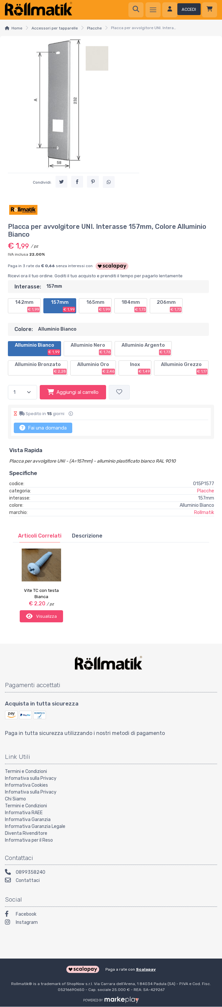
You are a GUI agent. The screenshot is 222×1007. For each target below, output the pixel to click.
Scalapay (146, 968)
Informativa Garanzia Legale (35, 825)
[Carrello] (209, 9)
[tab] (40, 535)
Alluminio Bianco (37, 348)
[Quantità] (22, 392)
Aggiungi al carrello (73, 392)
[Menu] (153, 10)
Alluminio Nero (91, 348)
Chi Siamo (15, 798)
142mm (27, 305)
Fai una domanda (43, 427)
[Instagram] (111, 922)
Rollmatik (204, 512)
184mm (134, 305)
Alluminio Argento (146, 348)
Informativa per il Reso (29, 839)
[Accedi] (181, 9)
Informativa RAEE (24, 812)
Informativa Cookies (26, 784)
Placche (94, 28)
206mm (169, 305)
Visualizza (41, 616)
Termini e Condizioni (26, 770)
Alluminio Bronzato (41, 368)
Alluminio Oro (96, 368)
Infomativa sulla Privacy (30, 777)
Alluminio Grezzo (184, 368)
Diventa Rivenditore (26, 832)
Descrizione (87, 536)
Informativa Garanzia (28, 818)
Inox (140, 368)
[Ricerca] (136, 10)
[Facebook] (111, 914)
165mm (98, 305)
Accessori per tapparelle (55, 28)
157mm (63, 305)
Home (16, 28)
